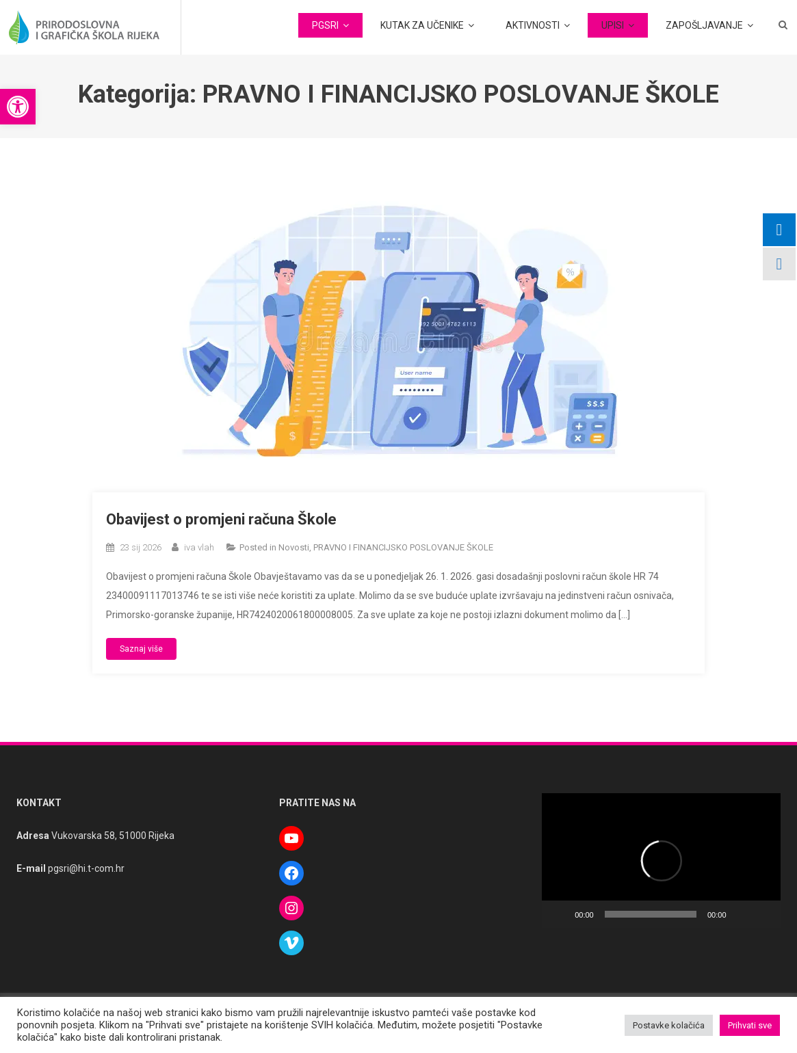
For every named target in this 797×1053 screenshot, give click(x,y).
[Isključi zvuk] (741, 914)
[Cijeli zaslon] (763, 914)
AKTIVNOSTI (533, 25)
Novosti (293, 547)
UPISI (612, 25)
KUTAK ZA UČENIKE (422, 25)
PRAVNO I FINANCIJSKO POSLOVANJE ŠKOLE (403, 547)
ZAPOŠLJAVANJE (704, 25)
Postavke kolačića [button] (669, 1025)
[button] (18, 106)
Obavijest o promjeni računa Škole (221, 519)
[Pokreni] (559, 914)
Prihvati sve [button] (750, 1025)
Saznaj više (141, 649)
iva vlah (199, 547)
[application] (661, 860)
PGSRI (325, 25)
